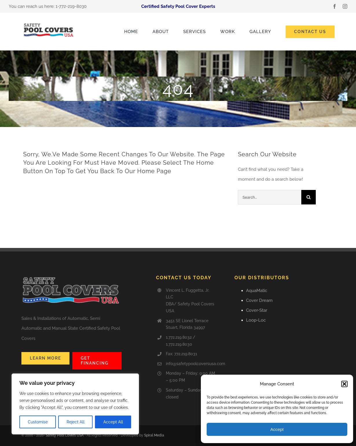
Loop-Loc (256, 320)
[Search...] (269, 197)
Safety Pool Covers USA (65, 435)
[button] (344, 384)
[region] (75, 404)
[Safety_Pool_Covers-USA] (48, 23)
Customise (38, 422)
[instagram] (345, 6)
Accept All (113, 422)
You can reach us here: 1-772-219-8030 (48, 6)
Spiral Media (154, 435)
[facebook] (334, 6)
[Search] (308, 197)
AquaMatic (256, 290)
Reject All (76, 422)
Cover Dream (259, 300)
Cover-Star (256, 310)
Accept (277, 429)
